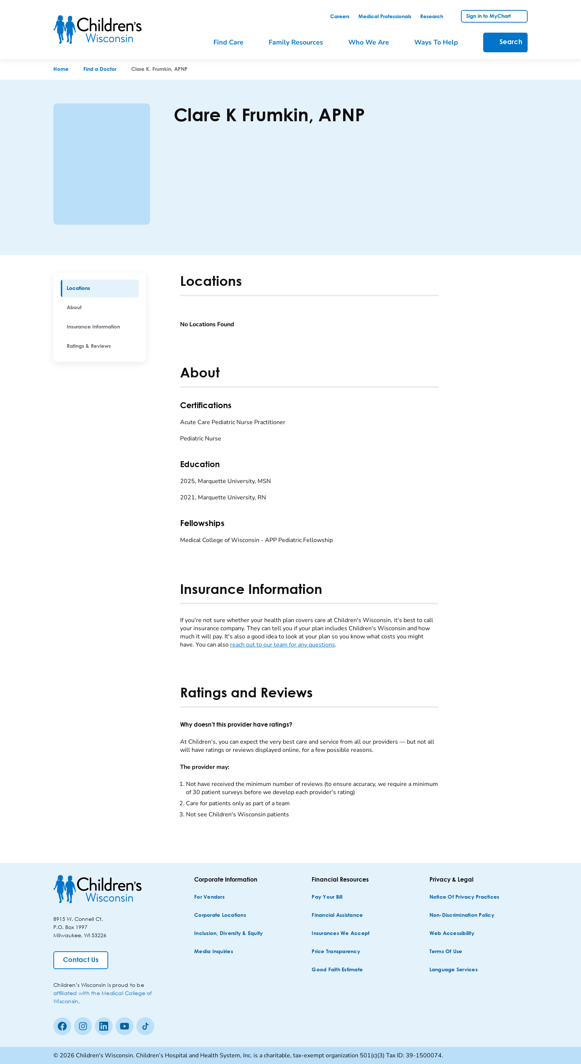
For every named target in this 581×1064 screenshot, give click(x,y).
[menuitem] (100, 288)
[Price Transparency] (336, 952)
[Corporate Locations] (220, 915)
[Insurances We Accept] (340, 934)
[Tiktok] (145, 1026)
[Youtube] (124, 1026)
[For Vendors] (209, 897)
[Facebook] (62, 1026)
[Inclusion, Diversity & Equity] (228, 934)
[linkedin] (104, 1026)
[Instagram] (83, 1026)
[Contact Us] (80, 960)
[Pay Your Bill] (327, 897)
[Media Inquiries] (213, 952)
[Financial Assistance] (337, 915)
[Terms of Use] (445, 952)
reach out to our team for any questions (282, 645)
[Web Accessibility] (451, 934)
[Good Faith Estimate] (337, 970)
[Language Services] (453, 970)
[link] (339, 16)
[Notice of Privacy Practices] (464, 897)
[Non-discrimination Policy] (461, 915)
